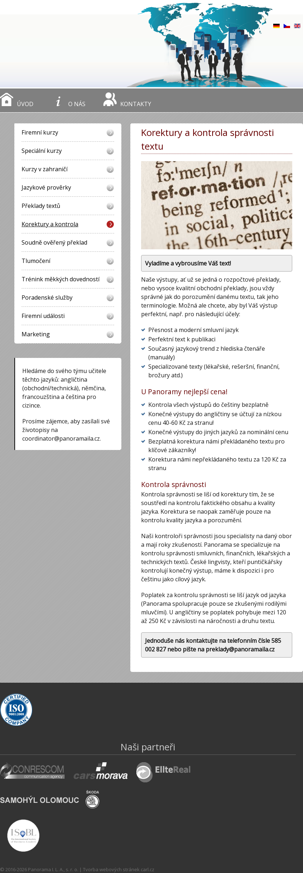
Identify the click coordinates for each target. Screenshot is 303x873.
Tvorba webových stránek (111, 869)
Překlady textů (41, 206)
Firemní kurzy (40, 132)
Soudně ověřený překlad (54, 242)
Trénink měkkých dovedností (60, 279)
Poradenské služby (47, 297)
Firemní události (43, 316)
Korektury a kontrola (50, 224)
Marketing (36, 334)
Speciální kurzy (42, 151)
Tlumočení (36, 261)
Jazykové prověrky (46, 187)
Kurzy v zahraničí (44, 169)
